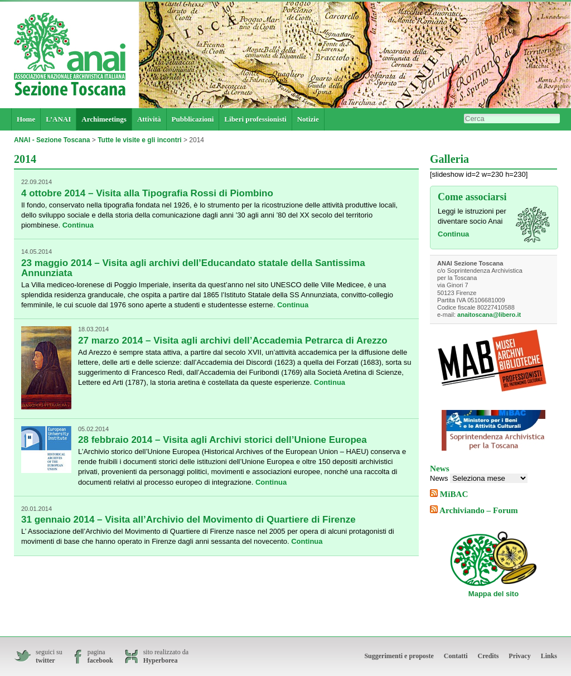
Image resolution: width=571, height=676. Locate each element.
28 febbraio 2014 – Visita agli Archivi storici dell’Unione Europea (222, 439)
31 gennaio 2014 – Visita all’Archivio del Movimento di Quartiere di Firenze (188, 519)
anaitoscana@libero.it (489, 314)
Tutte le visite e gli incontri (139, 140)
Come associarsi (472, 196)
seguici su (49, 656)
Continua (78, 225)
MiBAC (454, 494)
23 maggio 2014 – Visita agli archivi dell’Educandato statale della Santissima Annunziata (193, 268)
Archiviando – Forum (478, 510)
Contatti (456, 656)
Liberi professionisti (255, 119)
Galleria (449, 159)
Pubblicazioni (193, 119)
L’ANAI (58, 119)
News (439, 478)
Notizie (308, 119)
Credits (488, 656)
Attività (149, 119)
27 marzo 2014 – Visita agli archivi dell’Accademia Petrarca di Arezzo (233, 340)
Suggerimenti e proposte (398, 656)
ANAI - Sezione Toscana (52, 140)
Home (26, 119)
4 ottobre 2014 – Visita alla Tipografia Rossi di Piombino (147, 193)
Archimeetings (104, 119)
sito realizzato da (165, 656)
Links (549, 656)
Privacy (519, 656)
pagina (100, 656)
